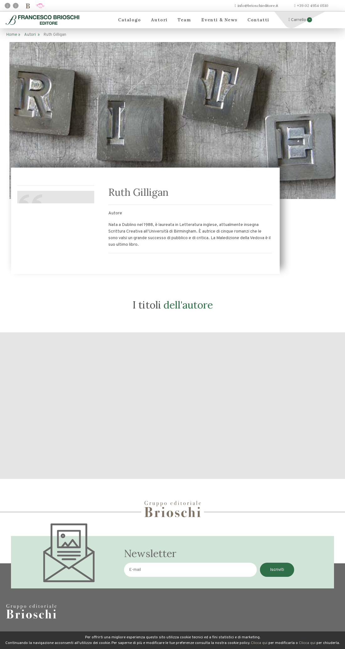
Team (184, 20)
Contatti (258, 20)
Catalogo (129, 20)
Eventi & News (219, 20)
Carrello (300, 20)
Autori (159, 20)
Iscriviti (277, 569)
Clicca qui (259, 643)
